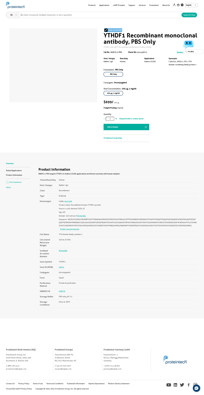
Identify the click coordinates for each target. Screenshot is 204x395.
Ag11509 (68, 201)
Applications (104, 5)
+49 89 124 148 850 (112, 366)
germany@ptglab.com (112, 369)
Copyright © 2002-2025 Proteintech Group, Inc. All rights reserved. (62, 389)
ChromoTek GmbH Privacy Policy (19, 389)
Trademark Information (76, 384)
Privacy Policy (23, 384)
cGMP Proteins (119, 5)
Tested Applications (14, 170)
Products (91, 5)
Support (132, 5)
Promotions (154, 5)
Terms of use (38, 384)
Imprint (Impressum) (96, 384)
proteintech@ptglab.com (16, 369)
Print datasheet (13, 182)
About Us (166, 5)
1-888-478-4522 (12, 366)
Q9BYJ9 (62, 291)
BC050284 (81, 216)
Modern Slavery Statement (118, 384)
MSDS (8, 187)
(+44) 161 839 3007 (63, 366)
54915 (61, 267)
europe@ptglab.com (63, 369)
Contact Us (10, 384)
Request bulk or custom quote (131, 119)
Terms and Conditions (54, 384)
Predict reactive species (69, 229)
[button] (196, 388)
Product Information (14, 175)
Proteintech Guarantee (113, 138)
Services (142, 5)
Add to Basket (112, 127)
